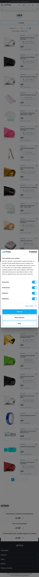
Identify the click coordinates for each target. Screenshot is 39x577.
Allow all (19, 311)
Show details (29, 306)
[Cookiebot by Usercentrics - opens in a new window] (29, 252)
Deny (19, 323)
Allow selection (19, 317)
